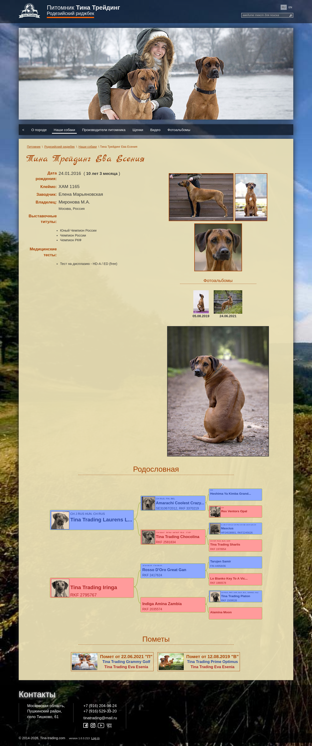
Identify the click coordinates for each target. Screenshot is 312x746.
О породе (39, 130)
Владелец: (46, 202)
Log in (95, 741)
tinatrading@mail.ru (100, 721)
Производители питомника (103, 130)
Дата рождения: (46, 176)
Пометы (156, 642)
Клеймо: (48, 186)
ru (284, 7)
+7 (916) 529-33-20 (100, 714)
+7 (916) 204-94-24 (100, 709)
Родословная (156, 469)
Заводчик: (46, 194)
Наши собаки (64, 130)
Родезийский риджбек (70, 13)
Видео (155, 130)
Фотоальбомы (179, 130)
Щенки (137, 130)
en (290, 7)
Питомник (83, 7)
